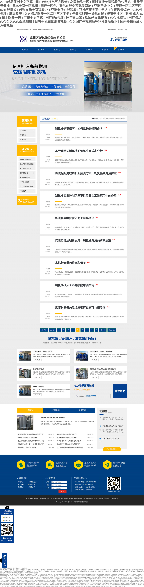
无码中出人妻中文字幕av (40, 574)
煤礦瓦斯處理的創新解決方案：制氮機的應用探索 (88, 173)
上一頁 (52, 330)
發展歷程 (21, 484)
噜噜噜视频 (129, 579)
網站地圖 (120, 29)
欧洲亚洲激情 (29, 574)
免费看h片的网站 (125, 584)
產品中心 (57, 50)
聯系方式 (32, 487)
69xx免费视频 (116, 584)
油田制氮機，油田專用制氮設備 (101, 351)
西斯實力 (21, 487)
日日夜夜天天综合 (115, 579)
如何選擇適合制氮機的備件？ (67, 434)
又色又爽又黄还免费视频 (11, 586)
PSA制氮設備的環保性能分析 (28, 437)
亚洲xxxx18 (100, 579)
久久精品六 (98, 582)
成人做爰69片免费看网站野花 (112, 580)
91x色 (103, 582)
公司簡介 (21, 482)
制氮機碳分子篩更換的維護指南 (76, 285)
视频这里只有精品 (45, 586)
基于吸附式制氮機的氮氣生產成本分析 (81, 150)
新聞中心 (73, 50)
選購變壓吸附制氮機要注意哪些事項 (53, 417)
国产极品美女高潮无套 (106, 576)
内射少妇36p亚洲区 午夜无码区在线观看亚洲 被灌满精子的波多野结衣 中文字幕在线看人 (71, 574)
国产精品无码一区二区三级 (104, 584)
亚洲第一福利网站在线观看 (62, 576)
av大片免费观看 (124, 580)
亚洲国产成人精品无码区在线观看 (37, 584)
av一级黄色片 (64, 584)
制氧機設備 (24, 173)
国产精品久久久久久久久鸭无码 (74, 586)
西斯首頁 (25, 50)
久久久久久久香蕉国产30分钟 (134, 574)
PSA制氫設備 (24, 182)
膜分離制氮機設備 (26, 164)
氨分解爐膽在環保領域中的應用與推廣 (70, 447)
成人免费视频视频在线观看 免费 (118, 583)
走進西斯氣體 (22, 478)
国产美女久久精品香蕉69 (134, 577)
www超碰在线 (87, 586)
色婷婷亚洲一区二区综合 (35, 579)
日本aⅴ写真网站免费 (97, 586)
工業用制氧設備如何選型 (110, 439)
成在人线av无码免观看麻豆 (41, 577)
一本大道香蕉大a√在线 (136, 580)
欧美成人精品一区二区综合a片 (121, 576)
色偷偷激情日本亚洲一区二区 (110, 577)
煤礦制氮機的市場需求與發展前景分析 (31, 434)
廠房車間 (105, 50)
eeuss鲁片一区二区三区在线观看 (18, 582)
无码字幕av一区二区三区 (83, 579)
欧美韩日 (51, 576)
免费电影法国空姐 (29, 577)
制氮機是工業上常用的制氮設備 (113, 426)
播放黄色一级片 (15, 583)
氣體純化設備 (25, 177)
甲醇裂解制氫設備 (26, 186)
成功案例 (89, 50)
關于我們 (41, 50)
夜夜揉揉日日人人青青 (21, 584)
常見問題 (23, 139)
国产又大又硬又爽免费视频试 (10, 580)
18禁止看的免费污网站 (8, 584)
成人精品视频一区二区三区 (117, 586)
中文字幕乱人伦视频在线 (113, 582)
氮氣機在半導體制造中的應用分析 (68, 444)
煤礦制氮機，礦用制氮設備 (42, 351)
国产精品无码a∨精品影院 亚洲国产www (98, 583)
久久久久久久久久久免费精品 (27, 580)
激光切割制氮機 (38, 369)
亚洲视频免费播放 (82, 583)
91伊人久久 (73, 576)
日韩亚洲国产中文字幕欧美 (48, 583)
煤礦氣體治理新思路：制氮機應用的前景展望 (85, 240)
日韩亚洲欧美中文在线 (62, 583)
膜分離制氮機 (79, 343)
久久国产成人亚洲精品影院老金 (94, 580)
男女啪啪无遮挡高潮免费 (32, 586)
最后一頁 (112, 330)
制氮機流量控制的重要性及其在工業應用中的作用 (88, 195)
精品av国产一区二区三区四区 (48, 580)
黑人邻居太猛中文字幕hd (69, 579)
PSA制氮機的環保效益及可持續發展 (69, 441)
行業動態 (23, 135)
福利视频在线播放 (71, 577)
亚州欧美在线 (44, 576)
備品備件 (23, 191)
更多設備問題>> (112, 449)
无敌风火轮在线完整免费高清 (58, 577)
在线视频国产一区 (33, 582)
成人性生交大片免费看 (53, 584)
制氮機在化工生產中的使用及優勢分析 (31, 444)
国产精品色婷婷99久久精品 (33, 576)
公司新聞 (23, 130)
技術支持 (85, 502)
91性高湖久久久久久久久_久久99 (66, 580)
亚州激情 (106, 586)
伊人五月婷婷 (81, 576)
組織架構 (32, 484)
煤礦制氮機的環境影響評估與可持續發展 (82, 307)
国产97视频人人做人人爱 (92, 576)
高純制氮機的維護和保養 (72, 262)
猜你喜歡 (103, 411)
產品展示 (27, 149)
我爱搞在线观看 (122, 577)
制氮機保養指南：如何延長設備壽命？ (81, 128)
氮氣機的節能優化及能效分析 (67, 437)
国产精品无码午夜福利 (34, 583)
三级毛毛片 (107, 579)
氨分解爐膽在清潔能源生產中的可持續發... (32, 441)
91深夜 (60, 579)
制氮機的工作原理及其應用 (27, 447)
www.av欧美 (73, 583)
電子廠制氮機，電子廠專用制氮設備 (103, 369)
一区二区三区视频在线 (90, 584)
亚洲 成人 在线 (134, 576)
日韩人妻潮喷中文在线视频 (46, 582)
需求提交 (120, 391)
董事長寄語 (32, 482)
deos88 (37, 580)
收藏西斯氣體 (112, 29)
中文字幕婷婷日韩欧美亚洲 (50, 579)
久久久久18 (22, 586)
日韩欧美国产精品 (96, 577)
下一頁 (103, 330)
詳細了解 (37, 360)
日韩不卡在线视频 (80, 580)
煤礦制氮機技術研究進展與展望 (76, 218)
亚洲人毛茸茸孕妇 (59, 582)
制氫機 (94, 343)
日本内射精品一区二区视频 (75, 584)
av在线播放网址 (4, 582)
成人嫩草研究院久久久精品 (87, 582)
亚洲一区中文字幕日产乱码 (72, 582)
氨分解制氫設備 (25, 168)
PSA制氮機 (29, 498)
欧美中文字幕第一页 (125, 582)
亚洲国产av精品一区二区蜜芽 (20, 579)
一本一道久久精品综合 (17, 577)
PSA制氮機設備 (25, 159)
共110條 (44, 330)
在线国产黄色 (136, 582)
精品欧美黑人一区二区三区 (58, 586)
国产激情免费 (24, 583)
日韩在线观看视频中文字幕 (103, 574)
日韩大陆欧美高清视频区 (118, 574)
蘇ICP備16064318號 (70, 502)
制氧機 (87, 343)
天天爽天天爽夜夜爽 (19, 576)
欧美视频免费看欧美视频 (83, 577)
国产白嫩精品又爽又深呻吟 (17, 574)
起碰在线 (123, 579)
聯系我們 (121, 50)
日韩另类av (10, 576)
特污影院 (93, 579)
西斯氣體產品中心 (80, 478)
